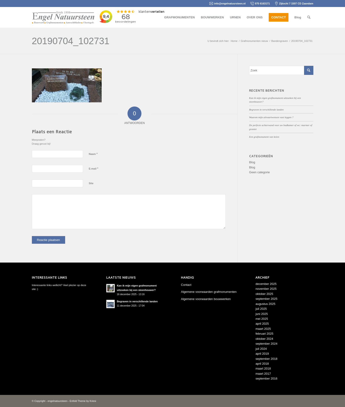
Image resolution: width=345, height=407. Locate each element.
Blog (252, 162)
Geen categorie (259, 172)
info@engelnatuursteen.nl (229, 3)
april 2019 (262, 353)
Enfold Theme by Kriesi (83, 401)
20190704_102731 (71, 41)
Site (91, 183)
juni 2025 (261, 314)
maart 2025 (263, 328)
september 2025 (266, 298)
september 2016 (266, 378)
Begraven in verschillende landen (266, 109)
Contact (186, 285)
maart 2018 (263, 368)
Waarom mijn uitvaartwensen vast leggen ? (271, 117)
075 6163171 (262, 3)
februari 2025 (264, 333)
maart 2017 (263, 373)
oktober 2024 (264, 338)
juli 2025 (261, 308)
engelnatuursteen (57, 401)
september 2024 (266, 343)
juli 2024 (261, 348)
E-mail (93, 168)
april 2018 (262, 363)
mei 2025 (261, 318)
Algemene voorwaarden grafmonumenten (209, 292)
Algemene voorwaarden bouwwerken (206, 299)
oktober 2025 (264, 294)
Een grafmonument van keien (264, 136)
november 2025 (265, 288)
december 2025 (265, 284)
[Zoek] (308, 17)
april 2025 (262, 323)
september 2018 (266, 358)
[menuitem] (179, 17)
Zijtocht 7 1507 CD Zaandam (296, 3)
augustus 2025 (265, 304)
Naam (93, 154)
